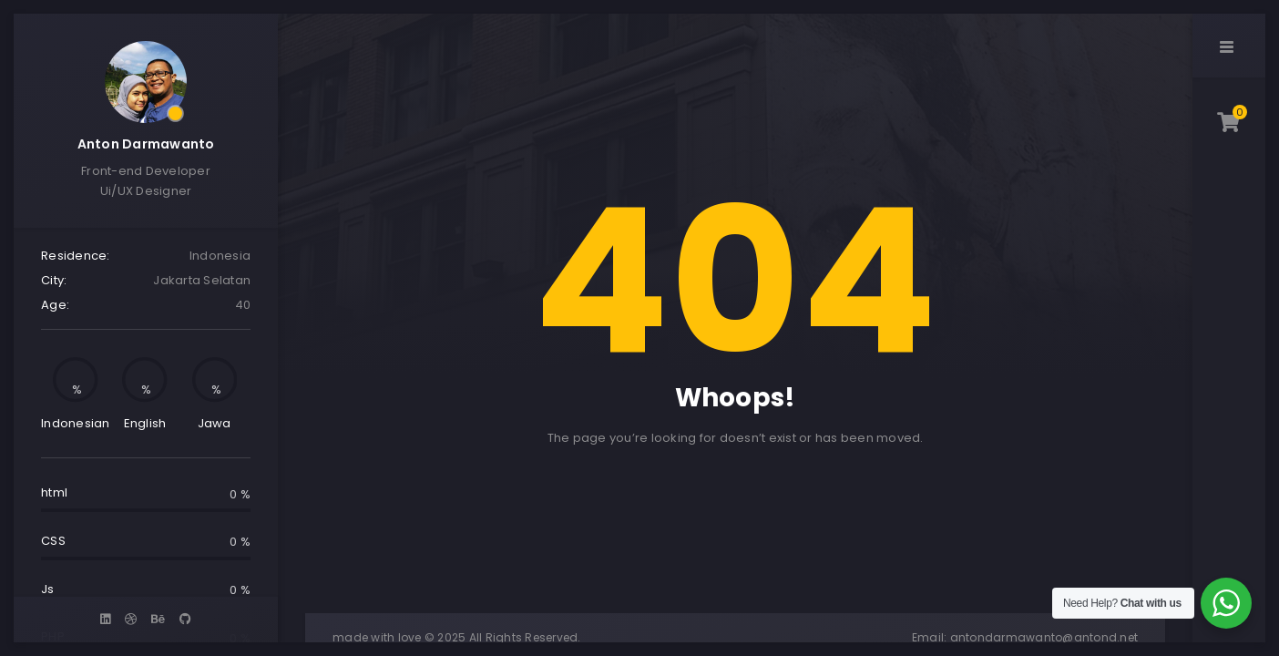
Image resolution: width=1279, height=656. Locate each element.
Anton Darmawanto (146, 144)
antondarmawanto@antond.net (1044, 637)
